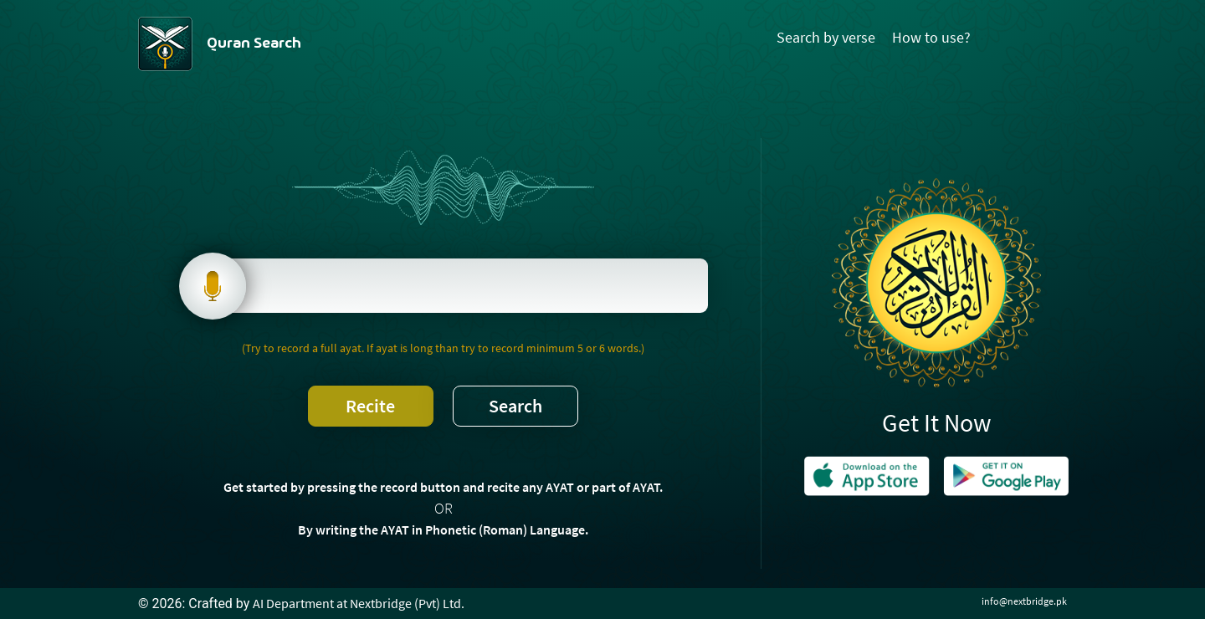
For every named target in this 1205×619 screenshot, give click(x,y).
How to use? (931, 37)
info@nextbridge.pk (1024, 601)
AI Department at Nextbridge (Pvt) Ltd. (358, 603)
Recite (370, 405)
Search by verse (826, 37)
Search (515, 405)
